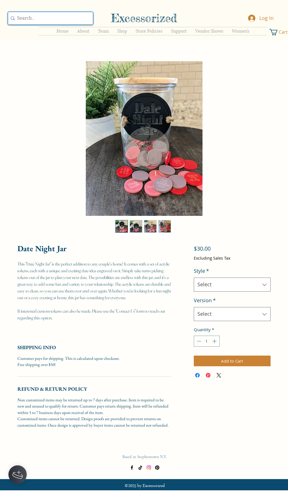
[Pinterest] (157, 467)
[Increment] (215, 341)
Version (205, 300)
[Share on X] (218, 375)
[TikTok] (140, 467)
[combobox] (232, 285)
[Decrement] (198, 341)
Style (201, 270)
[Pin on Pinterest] (208, 375)
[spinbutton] (206, 341)
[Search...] (49, 18)
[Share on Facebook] (197, 375)
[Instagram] (149, 467)
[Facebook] (132, 467)
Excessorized (144, 18)
